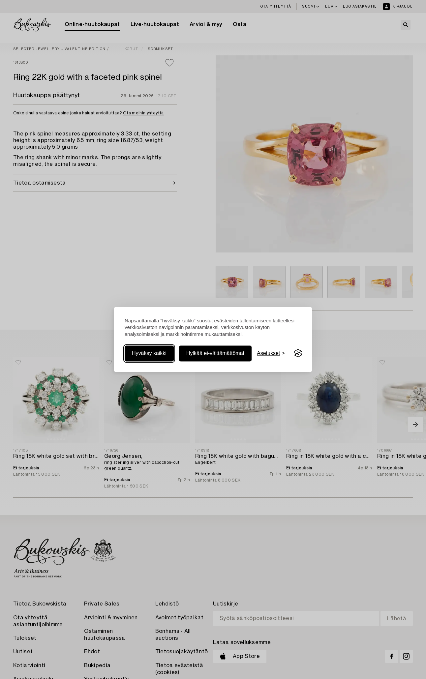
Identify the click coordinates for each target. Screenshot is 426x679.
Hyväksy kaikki (149, 353)
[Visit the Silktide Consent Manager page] (298, 353)
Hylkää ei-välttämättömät (215, 353)
